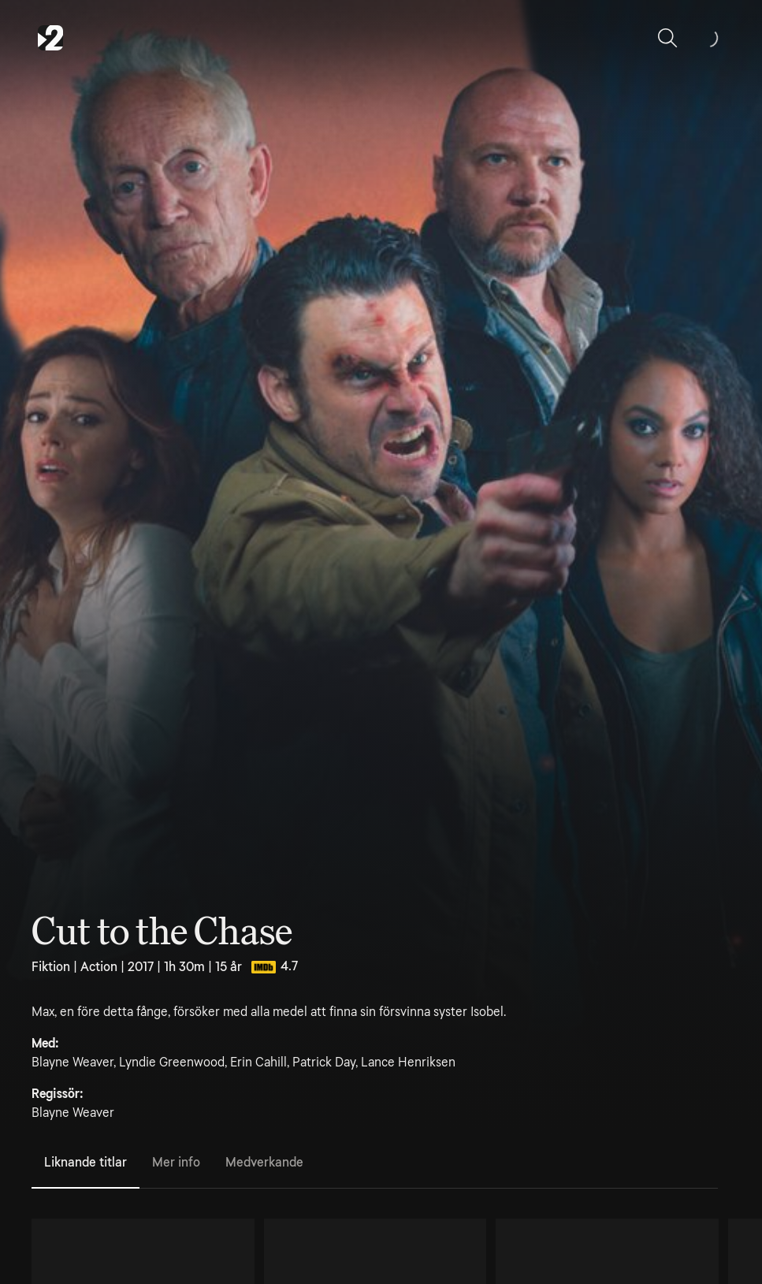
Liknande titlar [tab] (85, 1162)
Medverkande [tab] (264, 1162)
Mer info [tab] (176, 1162)
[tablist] (374, 1163)
